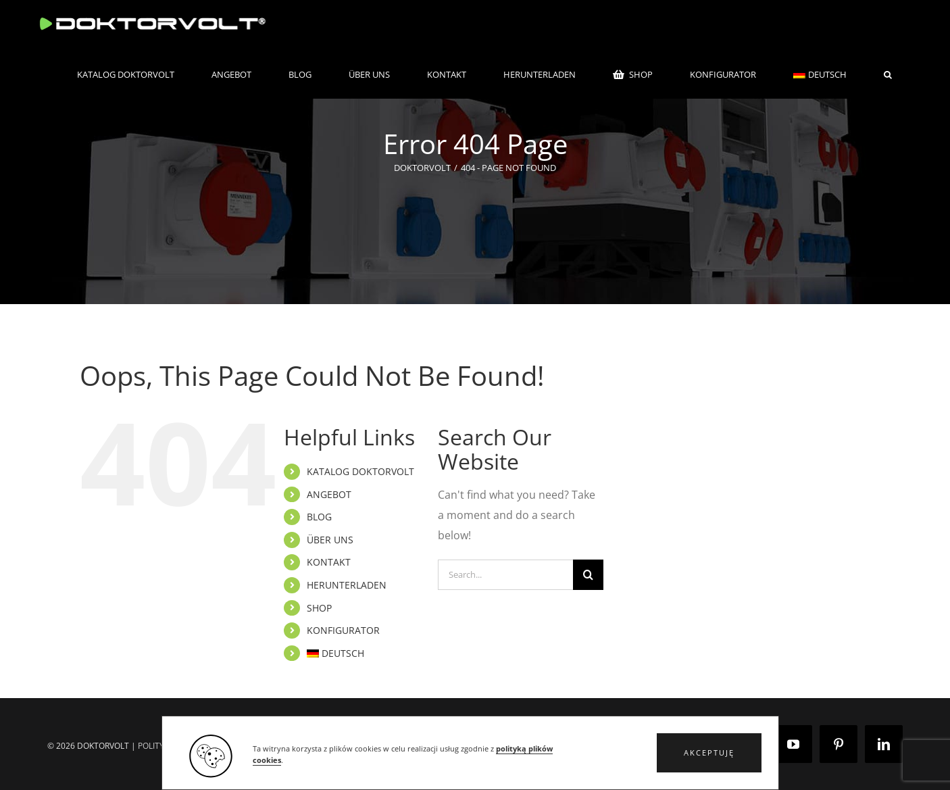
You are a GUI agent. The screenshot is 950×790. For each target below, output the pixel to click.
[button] (709, 752)
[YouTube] (793, 744)
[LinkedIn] (884, 744)
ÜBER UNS (330, 539)
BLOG (319, 516)
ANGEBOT (329, 494)
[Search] (588, 575)
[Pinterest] (838, 744)
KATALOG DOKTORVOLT (360, 471)
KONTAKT (329, 562)
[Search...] (506, 575)
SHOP (319, 607)
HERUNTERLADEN (346, 584)
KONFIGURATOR (343, 630)
